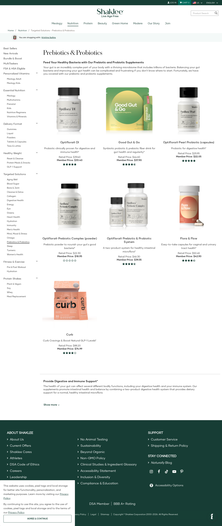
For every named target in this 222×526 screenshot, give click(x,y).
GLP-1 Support (14, 167)
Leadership (18, 477)
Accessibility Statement (98, 471)
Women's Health (15, 254)
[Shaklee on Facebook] (159, 471)
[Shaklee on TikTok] (166, 469)
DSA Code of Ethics (25, 464)
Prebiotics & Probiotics (18, 242)
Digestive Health (15, 200)
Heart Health (13, 217)
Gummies (11, 129)
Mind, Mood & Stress (17, 233)
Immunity (11, 225)
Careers (16, 471)
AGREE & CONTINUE (37, 518)
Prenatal (11, 104)
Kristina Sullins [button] (49, 37)
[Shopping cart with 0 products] (184, 2)
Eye (9, 208)
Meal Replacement (16, 296)
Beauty (102, 23)
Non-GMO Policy (92, 458)
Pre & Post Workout (16, 267)
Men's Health (13, 229)
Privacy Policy (79, 514)
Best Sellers (10, 48)
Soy (9, 288)
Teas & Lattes (14, 146)
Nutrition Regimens (16, 112)
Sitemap (105, 514)
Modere (138, 23)
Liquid (10, 133)
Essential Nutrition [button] (14, 90)
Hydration (12, 221)
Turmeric (11, 250)
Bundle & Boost (12, 58)
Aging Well (12, 179)
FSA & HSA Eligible (14, 68)
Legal (93, 514)
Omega (11, 237)
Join (167, 23)
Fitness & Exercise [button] (13, 261)
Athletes (16, 458)
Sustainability (90, 445)
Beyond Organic (92, 452)
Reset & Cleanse (15, 158)
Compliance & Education (99, 483)
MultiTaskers (10, 63)
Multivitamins (13, 100)
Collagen (11, 196)
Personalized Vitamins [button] (16, 73)
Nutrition (72, 23)
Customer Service (164, 439)
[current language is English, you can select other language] (212, 2)
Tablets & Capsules (16, 141)
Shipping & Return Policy (169, 445)
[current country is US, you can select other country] (198, 2)
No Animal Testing (94, 439)
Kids (9, 108)
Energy (10, 204)
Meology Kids (13, 83)
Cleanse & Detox (15, 192)
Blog (161, 462)
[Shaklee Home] (111, 13)
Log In (172, 2)
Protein (88, 23)
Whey (10, 292)
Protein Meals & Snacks (18, 162)
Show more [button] (51, 404)
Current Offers (20, 445)
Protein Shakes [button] (12, 278)
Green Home (120, 23)
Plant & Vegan (14, 284)
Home (11, 30)
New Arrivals (10, 53)
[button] (212, 517)
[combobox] (202, 13)
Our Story (154, 23)
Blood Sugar (13, 183)
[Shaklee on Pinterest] (181, 471)
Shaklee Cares (21, 452)
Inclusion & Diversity (95, 477)
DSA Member (99, 504)
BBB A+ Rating (124, 504)
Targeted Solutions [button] (14, 174)
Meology (57, 23)
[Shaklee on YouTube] (174, 471)
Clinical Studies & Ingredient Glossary (108, 464)
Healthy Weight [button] (12, 153)
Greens (10, 212)
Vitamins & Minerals (17, 116)
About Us (17, 439)
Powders (11, 137)
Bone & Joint (13, 187)
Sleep (10, 246)
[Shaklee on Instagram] (151, 471)
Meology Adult (14, 79)
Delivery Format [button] (12, 123)
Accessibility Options (169, 485)
